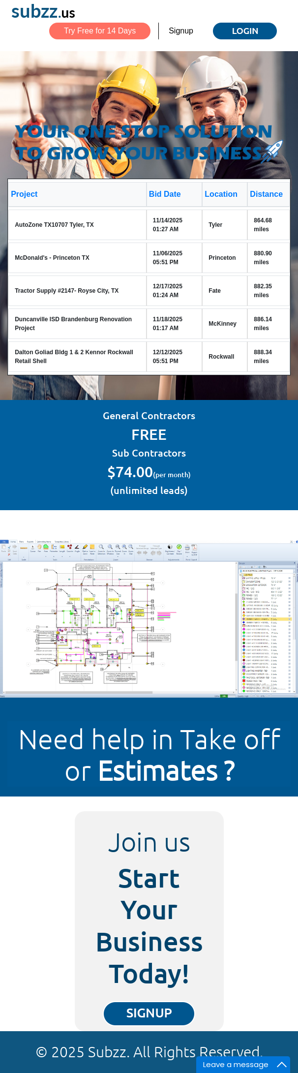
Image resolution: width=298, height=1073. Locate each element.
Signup (181, 31)
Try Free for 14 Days (100, 31)
